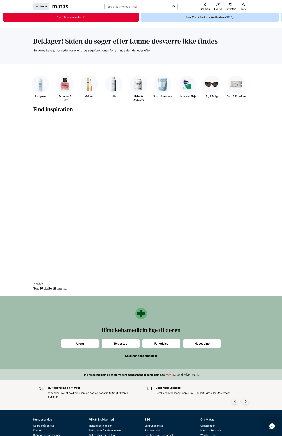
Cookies (93, 325)
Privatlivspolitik (98, 320)
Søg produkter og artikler (122, 6)
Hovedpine (202, 224)
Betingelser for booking (102, 315)
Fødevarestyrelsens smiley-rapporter (110, 329)
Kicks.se (205, 339)
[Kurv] (244, 6)
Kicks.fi (204, 348)
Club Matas (40, 334)
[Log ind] (218, 6)
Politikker (150, 320)
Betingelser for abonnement (105, 311)
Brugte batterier (98, 334)
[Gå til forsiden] (60, 6)
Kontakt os (39, 311)
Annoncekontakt (210, 325)
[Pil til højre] (246, 282)
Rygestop (120, 224)
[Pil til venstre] (235, 282)
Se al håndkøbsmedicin (141, 236)
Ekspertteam (40, 329)
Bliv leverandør (209, 357)
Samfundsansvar (154, 306)
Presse (204, 320)
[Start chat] (272, 426)
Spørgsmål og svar (44, 306)
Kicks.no (205, 343)
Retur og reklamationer (46, 315)
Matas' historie (208, 329)
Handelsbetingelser (100, 306)
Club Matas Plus (42, 339)
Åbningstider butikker (46, 320)
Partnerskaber (153, 311)
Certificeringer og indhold (159, 315)
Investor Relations (210, 311)
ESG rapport (152, 325)
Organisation (207, 306)
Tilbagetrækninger (44, 325)
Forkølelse (161, 224)
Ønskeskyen (40, 343)
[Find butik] (205, 6)
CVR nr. (204, 353)
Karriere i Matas (209, 334)
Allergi (80, 224)
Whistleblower (208, 315)
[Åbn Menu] (41, 6)
